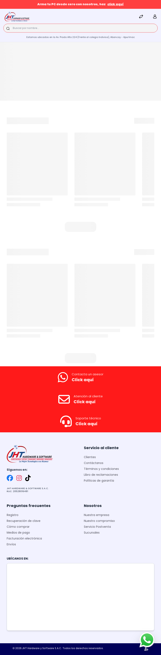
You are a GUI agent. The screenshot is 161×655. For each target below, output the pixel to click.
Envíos (11, 544)
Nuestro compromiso (99, 521)
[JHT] (17, 17)
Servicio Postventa (97, 527)
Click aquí (83, 380)
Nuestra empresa (96, 515)
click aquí (115, 4)
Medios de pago (18, 532)
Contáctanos (93, 463)
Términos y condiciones (101, 469)
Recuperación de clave (23, 521)
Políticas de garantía (99, 480)
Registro (12, 515)
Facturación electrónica (24, 538)
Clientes (90, 457)
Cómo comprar (18, 527)
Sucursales (92, 532)
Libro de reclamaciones (101, 475)
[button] (80, 227)
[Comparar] (141, 17)
